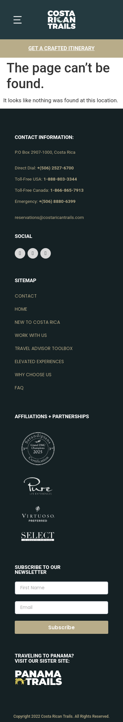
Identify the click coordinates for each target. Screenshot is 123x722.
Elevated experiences (39, 362)
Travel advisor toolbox (43, 348)
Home (21, 309)
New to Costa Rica (37, 322)
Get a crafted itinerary (61, 48)
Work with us (31, 335)
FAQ (19, 388)
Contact (26, 296)
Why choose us (33, 375)
